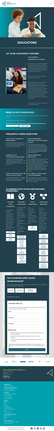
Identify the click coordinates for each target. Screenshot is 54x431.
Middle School (10, 239)
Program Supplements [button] (9, 389)
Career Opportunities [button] (9, 409)
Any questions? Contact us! (13, 296)
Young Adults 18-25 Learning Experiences (44, 265)
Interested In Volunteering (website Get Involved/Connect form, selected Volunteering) (26, 340)
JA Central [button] (22, 429)
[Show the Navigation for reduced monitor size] (51, 3)
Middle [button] (5, 417)
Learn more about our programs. (13, 180)
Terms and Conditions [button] (12, 427)
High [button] (5, 418)
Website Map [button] (16, 429)
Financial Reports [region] (8, 398)
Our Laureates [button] (7, 412)
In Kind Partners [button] (8, 397)
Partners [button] (6, 392)
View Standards (33, 227)
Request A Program (30, 290)
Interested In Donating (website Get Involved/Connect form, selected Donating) (25, 337)
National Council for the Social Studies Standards (22, 243)
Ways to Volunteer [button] (8, 385)
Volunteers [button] (7, 384)
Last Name (11, 323)
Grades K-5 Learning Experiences (44, 241)
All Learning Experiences (44, 236)
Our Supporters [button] (8, 395)
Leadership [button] (6, 401)
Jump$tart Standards (22, 237)
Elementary (11, 232)
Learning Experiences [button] (10, 414)
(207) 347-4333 (6, 377)
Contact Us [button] (6, 376)
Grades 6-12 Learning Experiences (44, 246)
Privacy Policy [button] (21, 427)
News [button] (5, 410)
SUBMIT (27, 349)
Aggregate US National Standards (22, 251)
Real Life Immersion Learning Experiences (44, 258)
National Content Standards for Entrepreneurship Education (22, 259)
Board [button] (5, 404)
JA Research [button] (7, 406)
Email (10, 311)
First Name (11, 317)
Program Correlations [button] (9, 390)
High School (10, 235)
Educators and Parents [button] (10, 387)
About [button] (5, 400)
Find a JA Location (8, 423)
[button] (32, 428)
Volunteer (19, 290)
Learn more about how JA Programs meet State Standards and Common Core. (37, 151)
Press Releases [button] (7, 407)
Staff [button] (5, 403)
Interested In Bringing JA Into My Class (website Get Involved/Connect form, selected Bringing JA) (27, 333)
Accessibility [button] (10, 429)
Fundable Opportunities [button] (10, 393)
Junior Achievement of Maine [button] (11, 421)
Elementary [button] (7, 415)
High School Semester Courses (43, 252)
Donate (11, 290)
